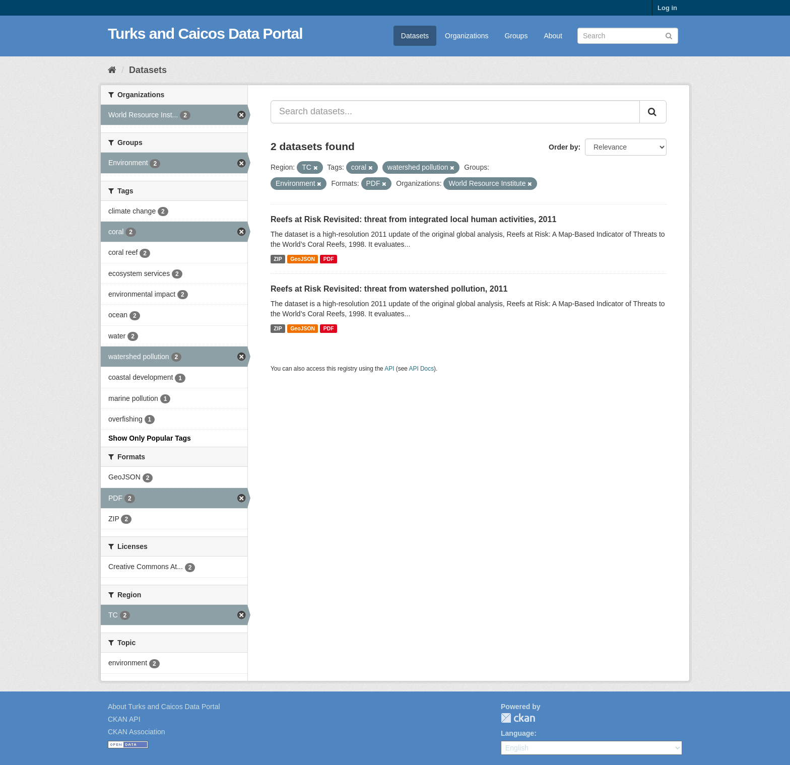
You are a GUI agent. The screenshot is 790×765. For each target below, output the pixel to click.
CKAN (518, 718)
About (553, 36)
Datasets (415, 36)
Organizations (466, 36)
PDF (328, 259)
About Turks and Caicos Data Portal (164, 707)
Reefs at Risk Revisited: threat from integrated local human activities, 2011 (413, 219)
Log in (667, 8)
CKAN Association (136, 732)
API (389, 368)
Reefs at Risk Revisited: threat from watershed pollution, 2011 (389, 289)
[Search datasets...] (455, 111)
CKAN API (124, 719)
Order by (563, 147)
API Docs (421, 368)
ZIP (278, 259)
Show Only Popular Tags (149, 438)
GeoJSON (302, 259)
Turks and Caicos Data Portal (205, 33)
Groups (516, 36)
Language (517, 733)
